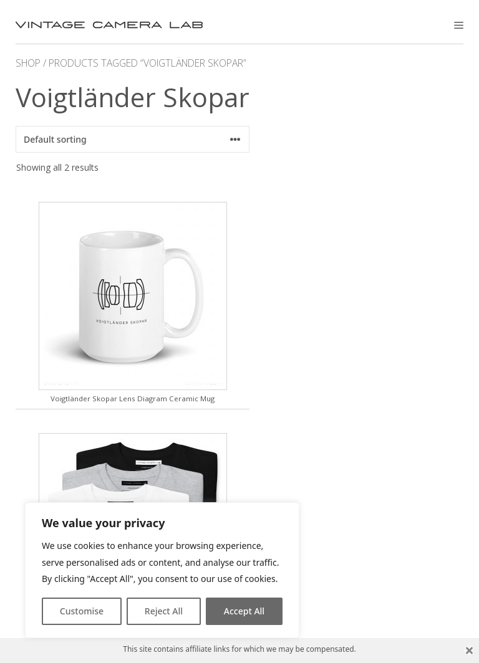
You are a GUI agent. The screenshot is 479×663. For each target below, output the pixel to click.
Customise (82, 611)
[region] (162, 570)
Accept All (244, 611)
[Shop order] (132, 139)
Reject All (164, 611)
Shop (28, 63)
